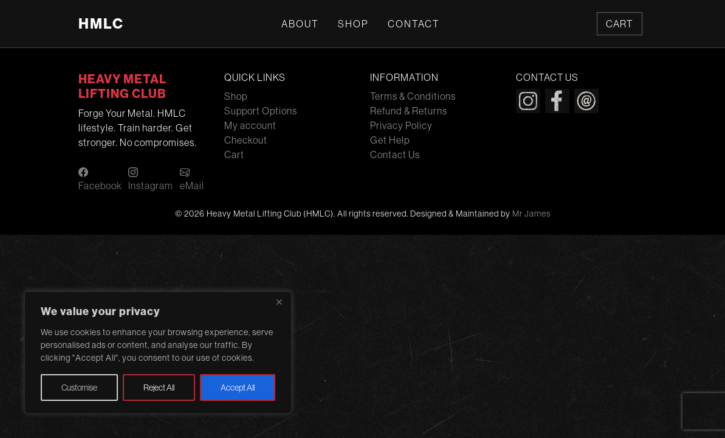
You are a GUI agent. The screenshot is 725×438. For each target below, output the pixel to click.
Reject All (158, 387)
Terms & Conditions (413, 96)
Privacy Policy (401, 125)
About (299, 23)
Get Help (390, 139)
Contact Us (395, 154)
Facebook (100, 179)
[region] (158, 352)
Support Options (260, 110)
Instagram (150, 179)
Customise (79, 387)
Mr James (531, 213)
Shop (353, 23)
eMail (192, 179)
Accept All (238, 387)
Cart (619, 23)
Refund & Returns (408, 110)
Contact (413, 23)
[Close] (279, 301)
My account (250, 125)
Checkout (245, 139)
